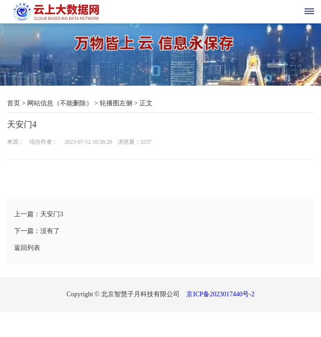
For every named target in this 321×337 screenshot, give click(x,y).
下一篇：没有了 (37, 230)
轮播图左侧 (116, 103)
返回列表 (27, 247)
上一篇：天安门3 (38, 214)
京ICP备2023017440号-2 (220, 294)
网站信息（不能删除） (60, 103)
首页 (13, 103)
